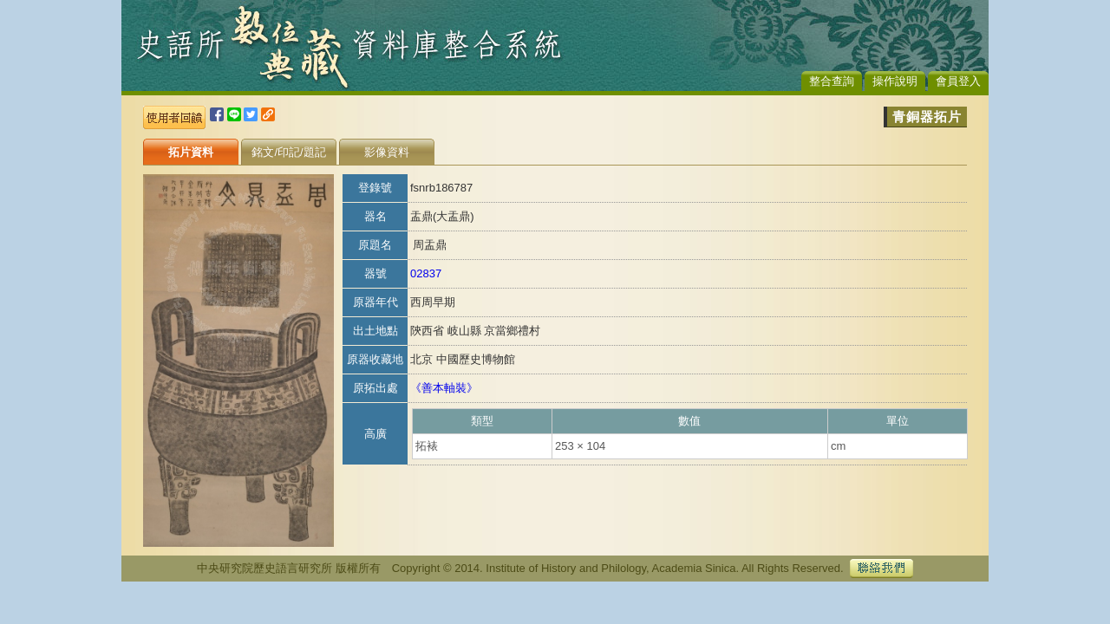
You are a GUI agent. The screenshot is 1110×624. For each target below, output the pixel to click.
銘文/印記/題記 (288, 152)
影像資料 (386, 152)
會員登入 (958, 81)
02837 (425, 273)
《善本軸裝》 (444, 387)
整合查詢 (831, 81)
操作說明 (894, 81)
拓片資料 (190, 152)
